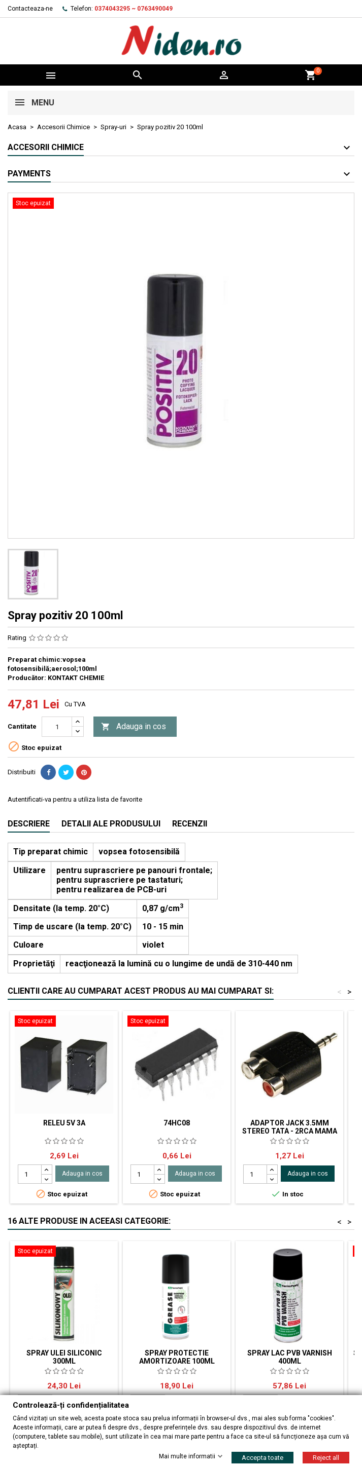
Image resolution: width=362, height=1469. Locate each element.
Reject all (326, 1457)
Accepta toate (262, 1457)
